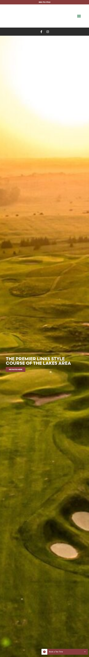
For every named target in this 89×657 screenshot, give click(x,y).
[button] (79, 16)
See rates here (15, 369)
